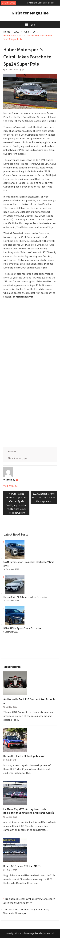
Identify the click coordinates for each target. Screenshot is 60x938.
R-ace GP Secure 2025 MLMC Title (23, 866)
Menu (30, 24)
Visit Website (10, 485)
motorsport (16, 458)
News (13, 451)
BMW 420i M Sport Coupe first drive (22, 628)
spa (25, 458)
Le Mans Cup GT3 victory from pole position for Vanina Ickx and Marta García (28, 810)
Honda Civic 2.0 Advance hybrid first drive (25, 597)
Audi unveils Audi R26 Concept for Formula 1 (29, 701)
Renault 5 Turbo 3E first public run (24, 756)
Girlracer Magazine (30, 13)
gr (23, 69)
